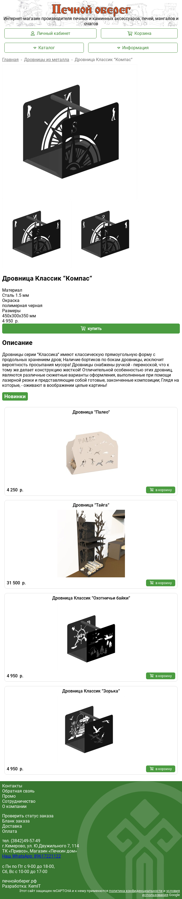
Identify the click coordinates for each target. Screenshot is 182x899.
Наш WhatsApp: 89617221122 (31, 856)
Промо (9, 796)
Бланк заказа (16, 821)
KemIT (34, 886)
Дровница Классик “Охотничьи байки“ (91, 598)
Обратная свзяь (18, 791)
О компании (14, 806)
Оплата (9, 831)
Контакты (12, 785)
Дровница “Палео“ (91, 412)
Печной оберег (91, 10)
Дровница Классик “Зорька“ (91, 691)
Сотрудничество (18, 801)
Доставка (12, 826)
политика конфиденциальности (136, 891)
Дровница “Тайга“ (91, 505)
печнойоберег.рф (19, 881)
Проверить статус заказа (28, 815)
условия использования (161, 893)
